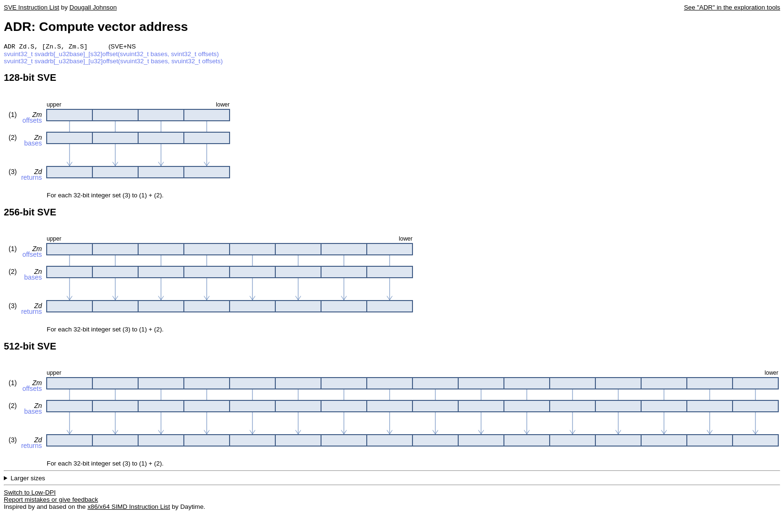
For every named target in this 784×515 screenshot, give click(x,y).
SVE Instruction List (31, 7)
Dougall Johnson (93, 7)
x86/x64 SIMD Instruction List (129, 507)
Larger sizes (27, 479)
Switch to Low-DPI (30, 493)
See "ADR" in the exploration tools (732, 7)
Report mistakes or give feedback (51, 500)
